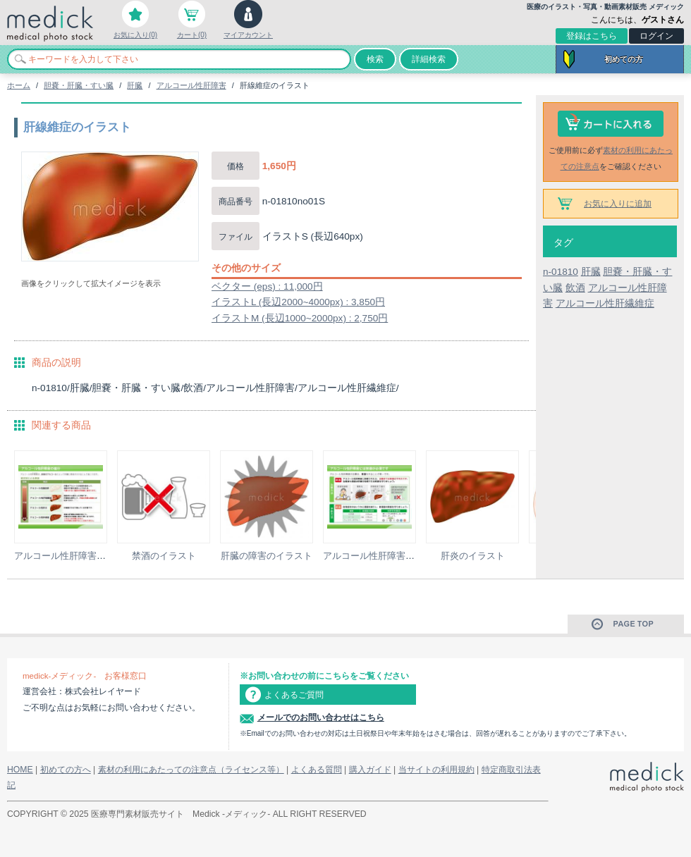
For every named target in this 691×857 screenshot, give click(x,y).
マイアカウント (248, 35)
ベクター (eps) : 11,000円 (267, 286)
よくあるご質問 (294, 695)
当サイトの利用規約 (436, 770)
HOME (20, 770)
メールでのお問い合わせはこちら (320, 717)
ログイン (656, 36)
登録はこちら (591, 36)
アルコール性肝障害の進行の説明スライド (101, 555)
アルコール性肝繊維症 (605, 303)
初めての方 (623, 59)
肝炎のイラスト (473, 555)
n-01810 (560, 271)
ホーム (18, 85)
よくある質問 (316, 770)
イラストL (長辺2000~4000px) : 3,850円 (298, 302)
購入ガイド (370, 770)
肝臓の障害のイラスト (266, 555)
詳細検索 (429, 59)
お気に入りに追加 (618, 204)
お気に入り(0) (135, 35)
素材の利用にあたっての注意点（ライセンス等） (191, 770)
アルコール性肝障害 (191, 85)
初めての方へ (65, 770)
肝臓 (134, 85)
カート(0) (192, 35)
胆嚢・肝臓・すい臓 (79, 85)
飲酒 (575, 288)
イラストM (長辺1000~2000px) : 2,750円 (300, 318)
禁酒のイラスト (164, 555)
